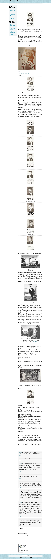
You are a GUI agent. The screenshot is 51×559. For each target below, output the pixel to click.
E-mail (19, 532)
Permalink (20, 452)
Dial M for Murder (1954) (33, 43)
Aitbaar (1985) (38, 273)
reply (20, 455)
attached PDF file (35, 341)
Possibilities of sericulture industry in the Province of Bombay (13, 31)
